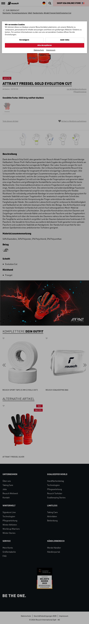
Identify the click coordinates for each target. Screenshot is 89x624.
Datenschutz (39, 50)
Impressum (50, 50)
